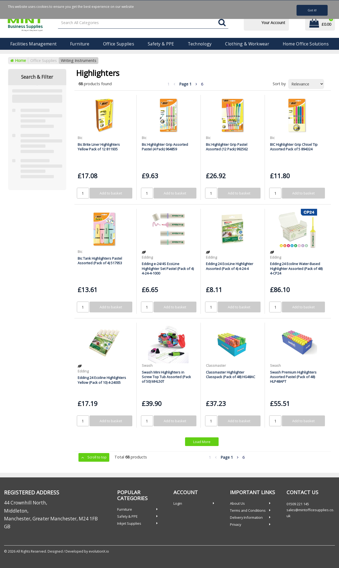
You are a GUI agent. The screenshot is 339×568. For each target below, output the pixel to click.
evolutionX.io (99, 551)
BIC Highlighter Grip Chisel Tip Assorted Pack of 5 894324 (294, 146)
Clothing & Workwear (247, 44)
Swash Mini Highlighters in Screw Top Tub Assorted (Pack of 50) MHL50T (166, 377)
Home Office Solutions (306, 44)
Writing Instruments (78, 60)
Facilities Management (33, 44)
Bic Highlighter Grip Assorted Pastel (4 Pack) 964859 (165, 146)
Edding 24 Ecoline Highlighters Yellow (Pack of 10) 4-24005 (102, 380)
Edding (147, 257)
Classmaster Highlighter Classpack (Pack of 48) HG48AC (230, 374)
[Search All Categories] (143, 23)
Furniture (80, 44)
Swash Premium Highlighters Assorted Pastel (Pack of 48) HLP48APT (293, 377)
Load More (201, 441)
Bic (80, 137)
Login (177, 503)
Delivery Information (246, 517)
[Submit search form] (222, 22)
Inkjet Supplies (129, 523)
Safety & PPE (161, 44)
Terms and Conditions (248, 510)
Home (18, 60)
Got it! (312, 10)
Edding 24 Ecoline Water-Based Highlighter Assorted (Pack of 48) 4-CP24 (296, 268)
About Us (237, 503)
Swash (147, 365)
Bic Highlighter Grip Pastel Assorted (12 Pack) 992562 (227, 146)
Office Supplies (118, 44)
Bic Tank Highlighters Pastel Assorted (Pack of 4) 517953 (100, 260)
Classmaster (216, 365)
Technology (200, 44)
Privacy (235, 524)
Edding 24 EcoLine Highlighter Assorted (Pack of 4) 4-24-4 (229, 266)
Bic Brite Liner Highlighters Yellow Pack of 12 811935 (99, 146)
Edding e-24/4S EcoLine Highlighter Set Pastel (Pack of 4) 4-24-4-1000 (168, 268)
